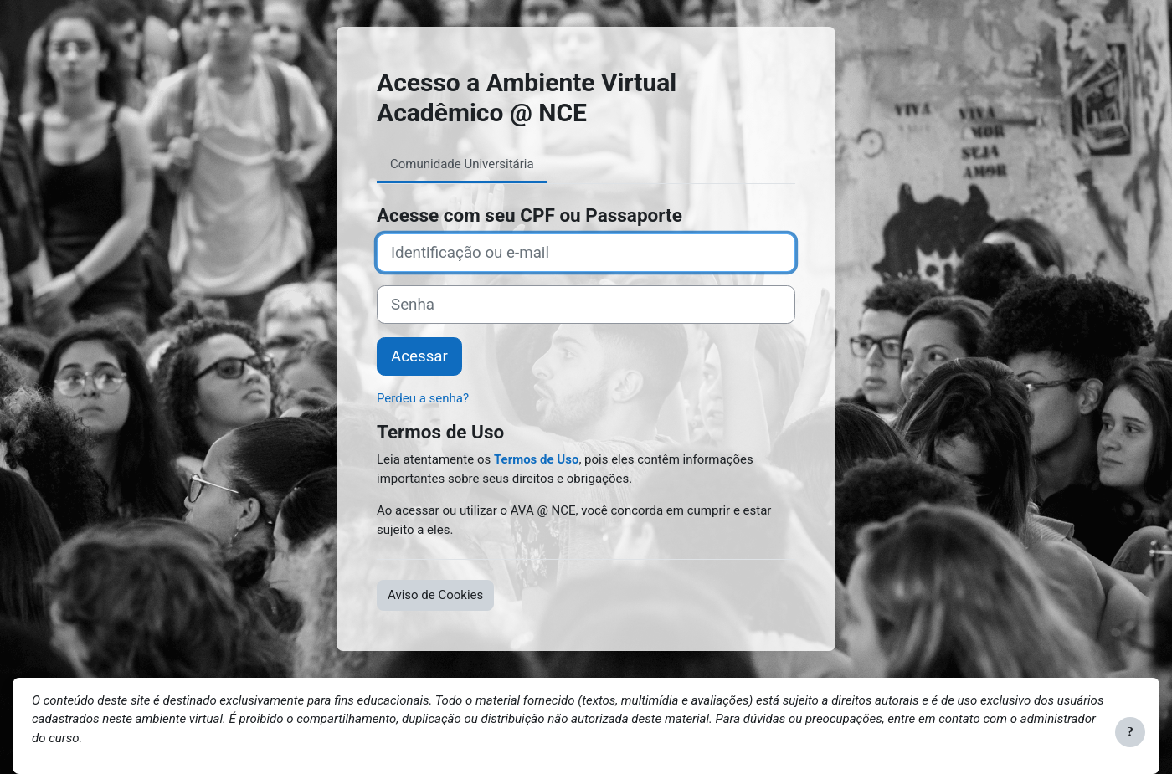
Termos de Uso (536, 459)
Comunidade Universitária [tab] (462, 164)
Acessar (419, 356)
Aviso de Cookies (435, 594)
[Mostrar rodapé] (1130, 732)
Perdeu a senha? (423, 398)
